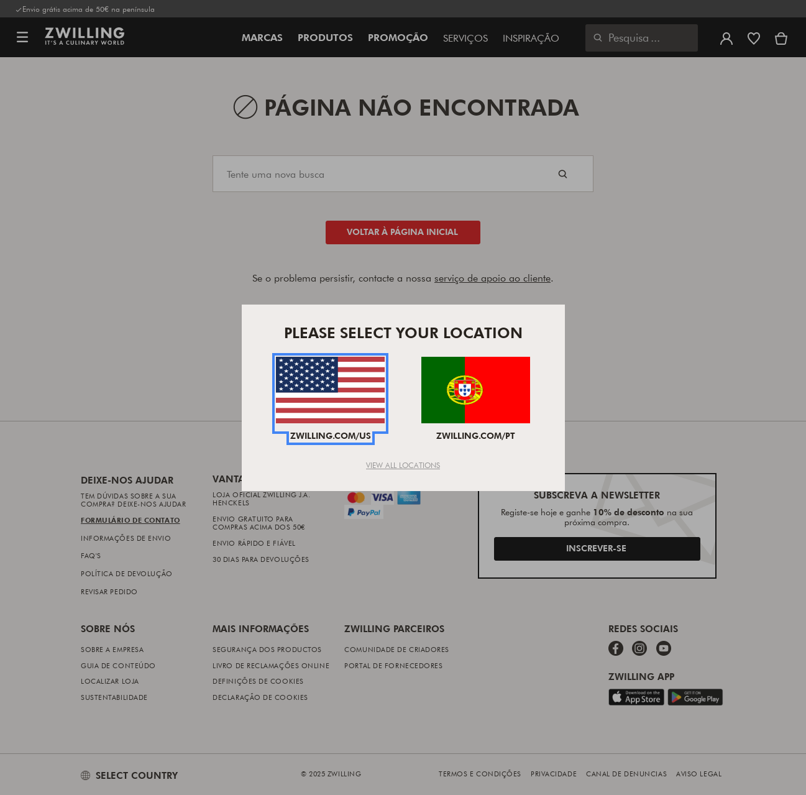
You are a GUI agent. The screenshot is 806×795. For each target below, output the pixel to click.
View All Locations (403, 465)
